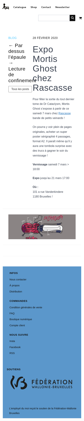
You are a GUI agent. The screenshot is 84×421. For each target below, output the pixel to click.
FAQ (11, 313)
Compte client (17, 325)
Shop (34, 7)
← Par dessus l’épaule (17, 51)
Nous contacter (17, 279)
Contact (46, 7)
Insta (12, 341)
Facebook (14, 347)
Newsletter (62, 7)
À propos (14, 285)
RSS (12, 353)
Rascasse (65, 113)
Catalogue (19, 7)
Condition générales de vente (25, 307)
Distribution (15, 291)
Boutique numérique (20, 319)
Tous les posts (20, 89)
